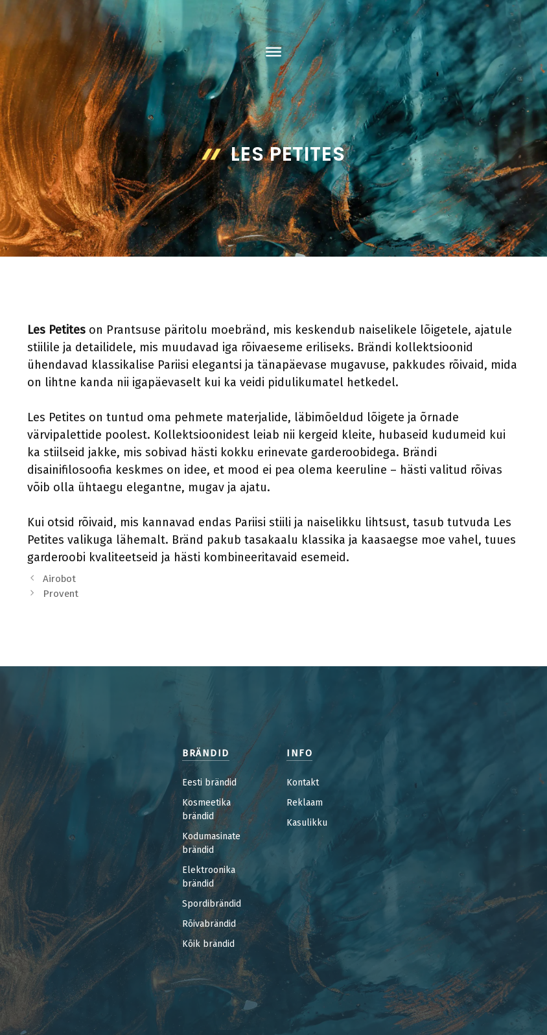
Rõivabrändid (209, 923)
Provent (60, 593)
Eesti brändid (209, 782)
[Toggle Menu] (273, 51)
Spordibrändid (211, 903)
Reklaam (304, 802)
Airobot (59, 579)
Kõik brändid (208, 943)
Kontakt (302, 782)
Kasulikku (306, 822)
